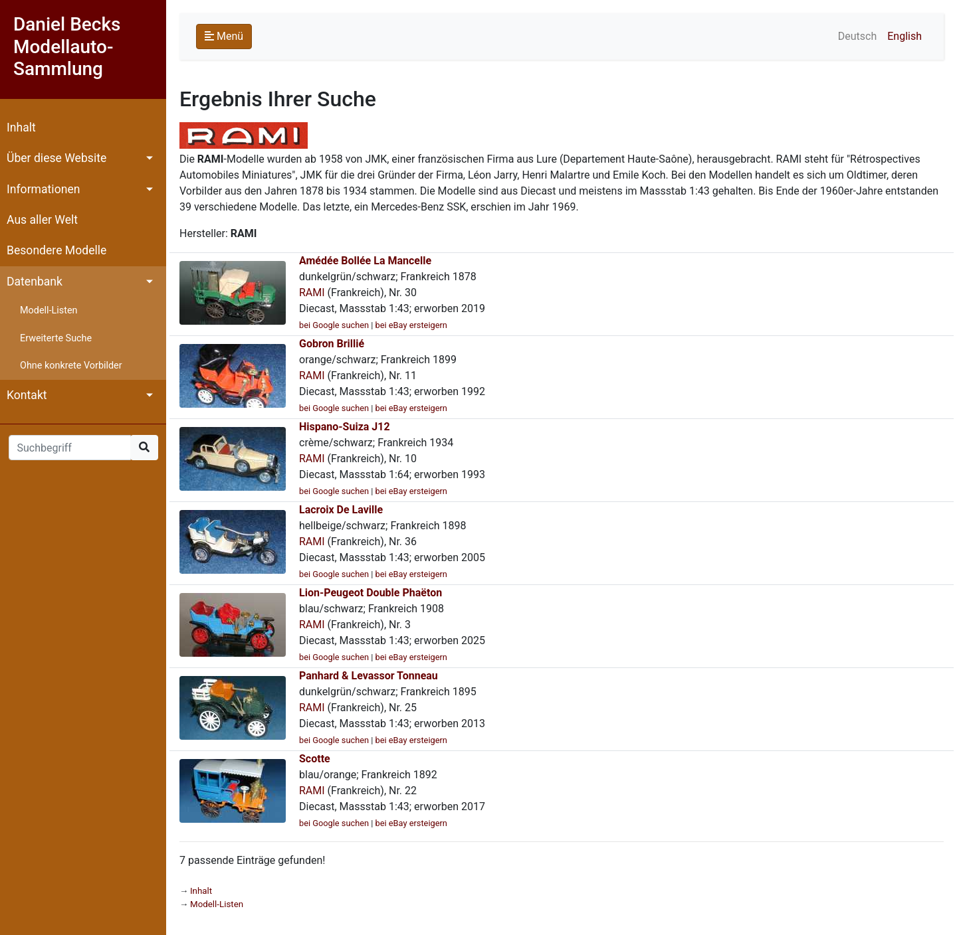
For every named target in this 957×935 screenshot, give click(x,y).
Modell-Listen (48, 310)
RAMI (312, 292)
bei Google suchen (334, 325)
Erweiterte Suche (56, 338)
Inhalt (21, 127)
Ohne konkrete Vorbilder (71, 365)
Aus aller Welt (42, 219)
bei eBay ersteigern (411, 325)
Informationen (43, 189)
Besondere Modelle (56, 250)
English (904, 36)
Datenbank (34, 281)
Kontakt (27, 395)
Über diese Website (56, 158)
